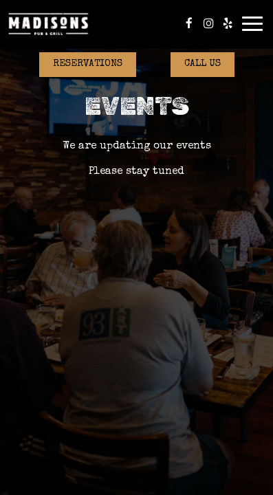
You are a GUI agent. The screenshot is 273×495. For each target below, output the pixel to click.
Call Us (202, 64)
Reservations (87, 64)
